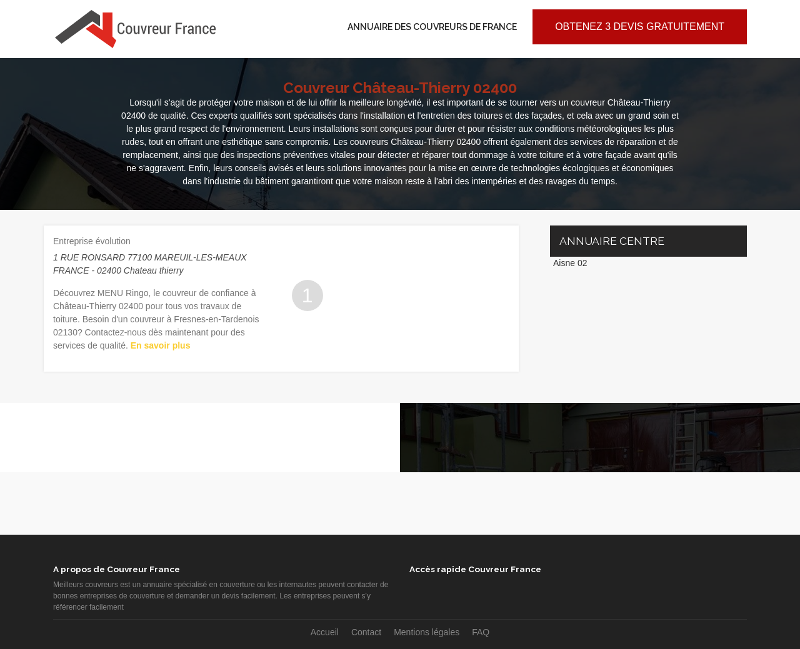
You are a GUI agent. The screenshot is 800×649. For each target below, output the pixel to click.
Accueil (325, 632)
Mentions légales (426, 632)
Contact (366, 632)
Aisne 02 (570, 263)
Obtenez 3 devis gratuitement (639, 26)
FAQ (480, 632)
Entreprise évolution (92, 241)
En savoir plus (161, 345)
